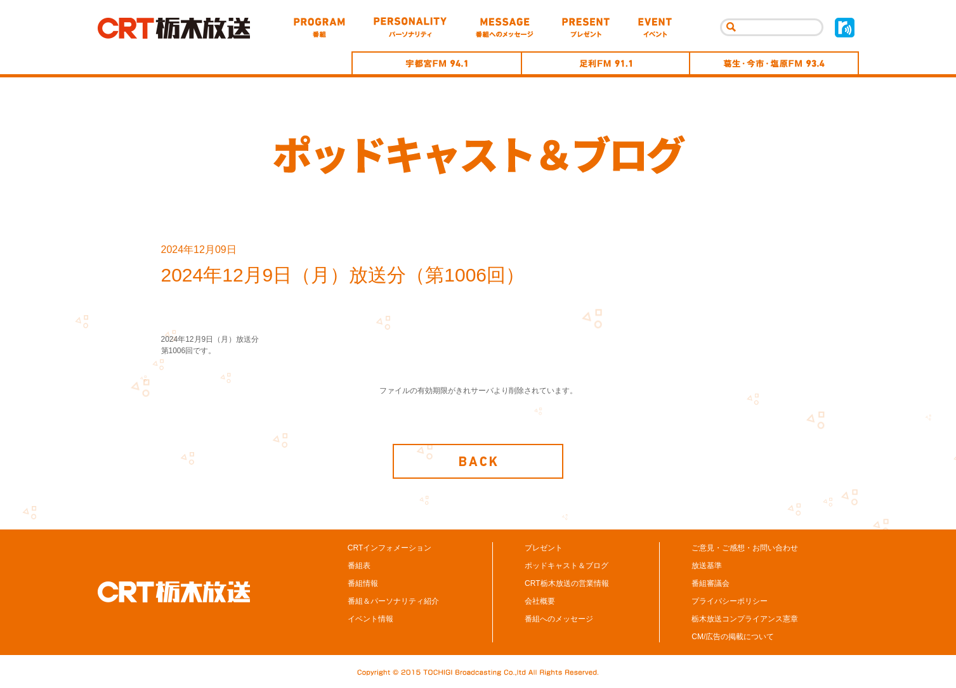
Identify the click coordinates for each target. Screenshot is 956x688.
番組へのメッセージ (559, 621)
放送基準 (706, 568)
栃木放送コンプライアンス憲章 (744, 621)
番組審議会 (710, 585)
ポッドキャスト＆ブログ (566, 568)
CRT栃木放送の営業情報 (566, 585)
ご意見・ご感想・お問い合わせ (744, 550)
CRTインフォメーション (389, 550)
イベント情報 (370, 621)
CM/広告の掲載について (732, 639)
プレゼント (544, 550)
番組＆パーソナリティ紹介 (393, 603)
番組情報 (363, 585)
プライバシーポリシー (729, 603)
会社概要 (540, 603)
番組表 (359, 568)
